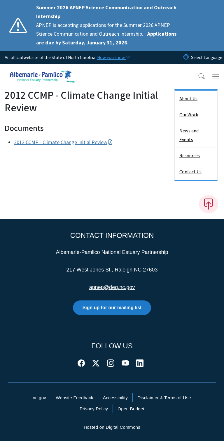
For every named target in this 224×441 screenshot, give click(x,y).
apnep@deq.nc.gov (112, 287)
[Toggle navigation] (216, 77)
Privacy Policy (94, 408)
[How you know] (113, 57)
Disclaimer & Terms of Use (164, 397)
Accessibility (115, 397)
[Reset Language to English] (186, 57)
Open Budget (131, 408)
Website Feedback (74, 397)
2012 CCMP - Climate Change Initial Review (63, 142)
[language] (206, 57)
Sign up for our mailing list (112, 307)
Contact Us (190, 172)
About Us (188, 99)
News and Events (189, 135)
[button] (198, 77)
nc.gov (39, 397)
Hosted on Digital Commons (112, 427)
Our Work (188, 115)
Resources (189, 156)
